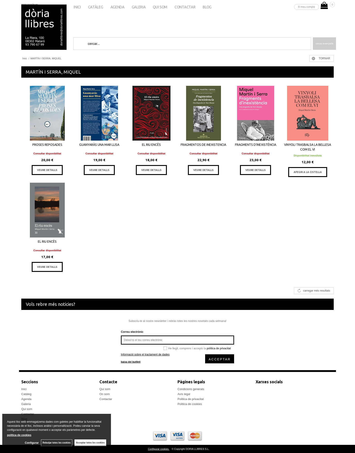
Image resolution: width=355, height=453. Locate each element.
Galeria (139, 7)
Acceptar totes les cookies (90, 442)
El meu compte (306, 6)
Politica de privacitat (191, 399)
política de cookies (19, 435)
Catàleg (95, 7)
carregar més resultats (316, 290)
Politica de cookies (190, 404)
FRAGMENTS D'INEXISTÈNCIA (255, 144)
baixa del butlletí (130, 361)
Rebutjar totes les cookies (57, 442)
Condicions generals (191, 389)
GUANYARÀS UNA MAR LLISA (99, 144)
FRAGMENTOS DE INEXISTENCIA (203, 144)
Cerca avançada (324, 43)
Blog (207, 7)
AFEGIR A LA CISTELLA (308, 172)
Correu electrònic (132, 331)
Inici (77, 7)
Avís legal (184, 394)
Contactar (185, 7)
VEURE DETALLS (47, 170)
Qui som (160, 7)
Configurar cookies (158, 449)
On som (104, 394)
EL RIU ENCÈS (151, 144)
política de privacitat (219, 348)
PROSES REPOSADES (47, 144)
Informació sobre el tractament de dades (145, 354)
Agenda (117, 7)
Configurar (32, 442)
